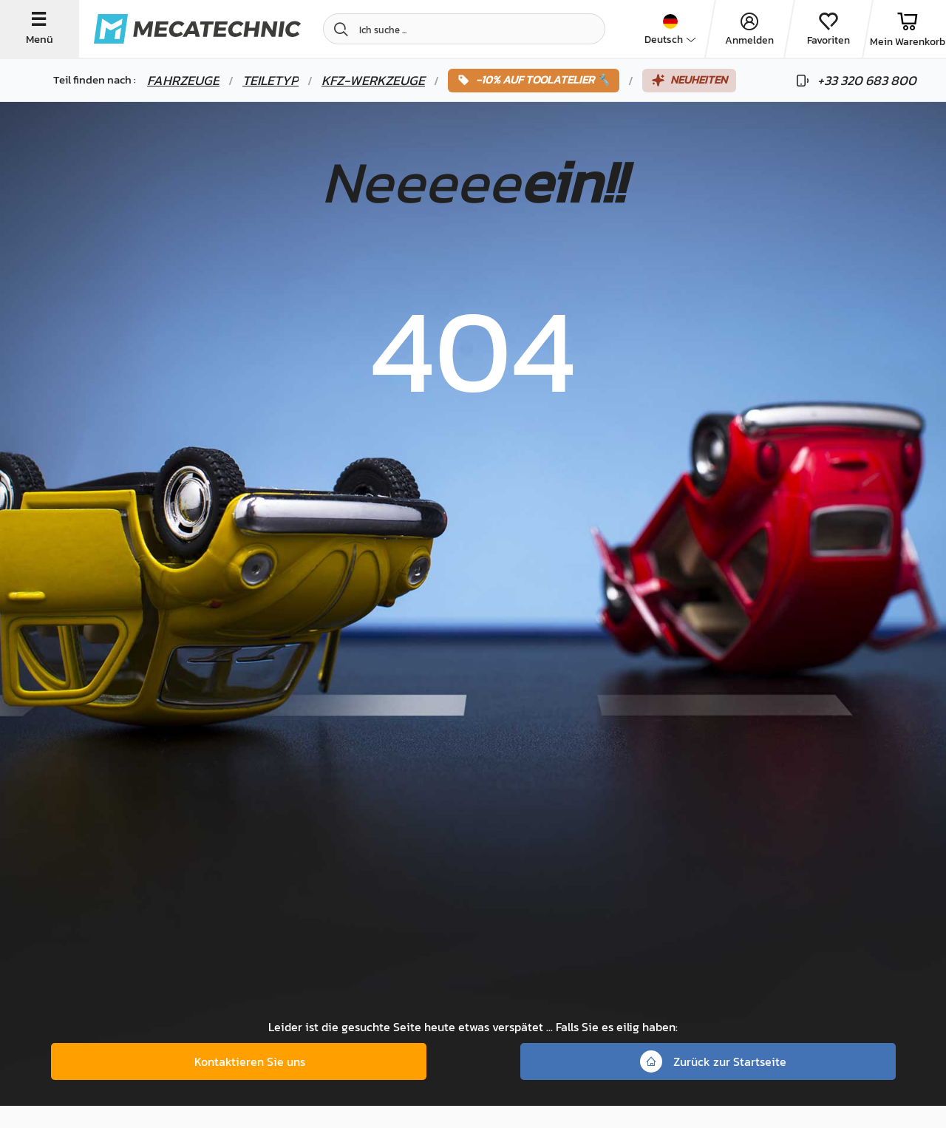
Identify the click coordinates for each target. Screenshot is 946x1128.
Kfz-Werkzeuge (373, 80)
